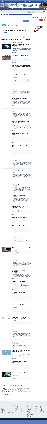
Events (15, 402)
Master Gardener (29, 416)
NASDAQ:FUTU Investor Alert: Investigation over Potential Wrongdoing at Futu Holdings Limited (21, 318)
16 (16, 42)
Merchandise (35, 403)
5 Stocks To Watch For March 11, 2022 (19, 225)
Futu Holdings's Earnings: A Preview (19, 281)
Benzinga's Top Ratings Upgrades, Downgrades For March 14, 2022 (21, 158)
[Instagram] (9, 395)
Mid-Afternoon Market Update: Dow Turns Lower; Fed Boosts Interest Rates (21, 122)
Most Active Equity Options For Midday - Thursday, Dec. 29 (19, 362)
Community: (16, 401)
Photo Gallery (42, 409)
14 (13, 42)
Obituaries (39, 8)
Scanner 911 (42, 403)
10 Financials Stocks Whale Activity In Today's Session (20, 75)
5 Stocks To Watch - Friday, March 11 (19, 217)
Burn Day (8, 402)
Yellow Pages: (42, 411)
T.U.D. (41, 408)
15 (15, 42)
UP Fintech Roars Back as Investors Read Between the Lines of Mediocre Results (21, 88)
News (3, 1)
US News (13, 8)
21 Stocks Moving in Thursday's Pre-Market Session (20, 305)
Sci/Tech (2, 411)
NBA (8, 408)
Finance (28, 413)
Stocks (9, 25)
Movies (22, 402)
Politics (2, 408)
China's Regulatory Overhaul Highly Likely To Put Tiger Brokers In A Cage (21, 351)
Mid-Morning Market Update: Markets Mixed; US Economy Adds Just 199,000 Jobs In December (21, 329)
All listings (28, 402)
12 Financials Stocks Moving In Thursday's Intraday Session (20, 271)
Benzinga (14, 105)
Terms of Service (20, 421)
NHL (8, 409)
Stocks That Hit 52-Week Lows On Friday (20, 98)
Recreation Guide (16, 408)
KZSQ (21, 410)
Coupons (41, 410)
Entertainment (23, 1)
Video (41, 405)
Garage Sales (35, 408)
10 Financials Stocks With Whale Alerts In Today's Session (21, 259)
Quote (6, 37)
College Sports (9, 411)
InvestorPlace (14, 52)
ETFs (13, 25)
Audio (41, 402)
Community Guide (16, 406)
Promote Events (36, 406)
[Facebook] (5, 395)
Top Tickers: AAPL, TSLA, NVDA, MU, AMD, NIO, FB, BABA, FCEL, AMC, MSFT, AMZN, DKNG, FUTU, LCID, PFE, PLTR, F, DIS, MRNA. (22, 367)
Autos (34, 404)
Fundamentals (29, 412)
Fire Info (15, 410)
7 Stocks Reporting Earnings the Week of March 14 (21, 248)
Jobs (34, 402)
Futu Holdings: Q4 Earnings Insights (19, 195)
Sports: (8, 405)
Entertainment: (23, 401)
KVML (21, 409)
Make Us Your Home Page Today (38, 17)
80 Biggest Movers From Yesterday (19, 110)
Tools (17, 25)
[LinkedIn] (7, 395)
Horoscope (22, 404)
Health (15, 404)
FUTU (5, 32)
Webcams (33, 8)
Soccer (8, 410)
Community (15, 1)
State (8, 8)
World (18, 8)
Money (23, 8)
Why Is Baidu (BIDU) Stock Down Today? (20, 55)
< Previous (3, 42)
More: (41, 401)
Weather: (9, 401)
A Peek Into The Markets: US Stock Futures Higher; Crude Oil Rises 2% (20, 207)
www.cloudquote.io (19, 389)
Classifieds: (35, 401)
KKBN (21, 411)
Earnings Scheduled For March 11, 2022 (20, 235)
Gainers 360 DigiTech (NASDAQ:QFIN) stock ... (19, 345)
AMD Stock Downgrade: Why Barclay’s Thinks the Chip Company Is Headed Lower (21, 45)
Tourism (2, 412)
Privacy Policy (27, 421)
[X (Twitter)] (3, 395)
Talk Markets (14, 222)
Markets (4, 25)
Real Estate (39, 1)
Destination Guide (16, 407)
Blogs (15, 405)
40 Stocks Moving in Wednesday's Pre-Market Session (20, 146)
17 (18, 42)
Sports (9, 1)
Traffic (28, 8)
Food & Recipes (23, 406)
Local (3, 8)
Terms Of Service (22, 392)
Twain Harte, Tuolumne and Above (29, 406)
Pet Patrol (15, 409)
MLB (8, 407)
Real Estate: (29, 411)
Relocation (28, 415)
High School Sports (10, 412)
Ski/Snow (8, 404)
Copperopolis (29, 410)
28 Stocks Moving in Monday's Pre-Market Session (20, 171)
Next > (22, 42)
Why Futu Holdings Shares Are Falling (19, 184)
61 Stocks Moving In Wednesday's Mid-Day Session (20, 134)
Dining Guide (31, 1)
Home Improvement (30, 414)
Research (24, 37)
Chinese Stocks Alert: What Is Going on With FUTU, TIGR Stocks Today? (20, 373)
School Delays (3, 410)
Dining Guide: (29, 401)
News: (2, 401)
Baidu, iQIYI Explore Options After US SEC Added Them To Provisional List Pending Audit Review (21, 66)
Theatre (22, 403)
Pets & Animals (36, 409)
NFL (7, 406)
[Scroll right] (45, 1)
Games (22, 405)
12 (10, 42)
